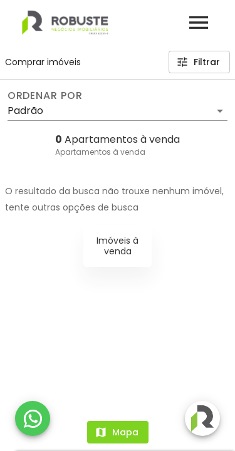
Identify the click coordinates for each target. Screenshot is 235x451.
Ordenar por (45, 96)
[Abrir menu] (199, 23)
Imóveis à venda (117, 245)
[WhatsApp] (32, 418)
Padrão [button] (25, 110)
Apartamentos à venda (100, 152)
